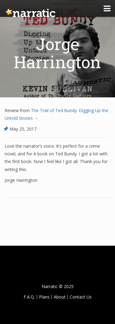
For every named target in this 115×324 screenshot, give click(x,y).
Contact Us (81, 297)
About (60, 297)
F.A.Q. (29, 297)
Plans (44, 297)
